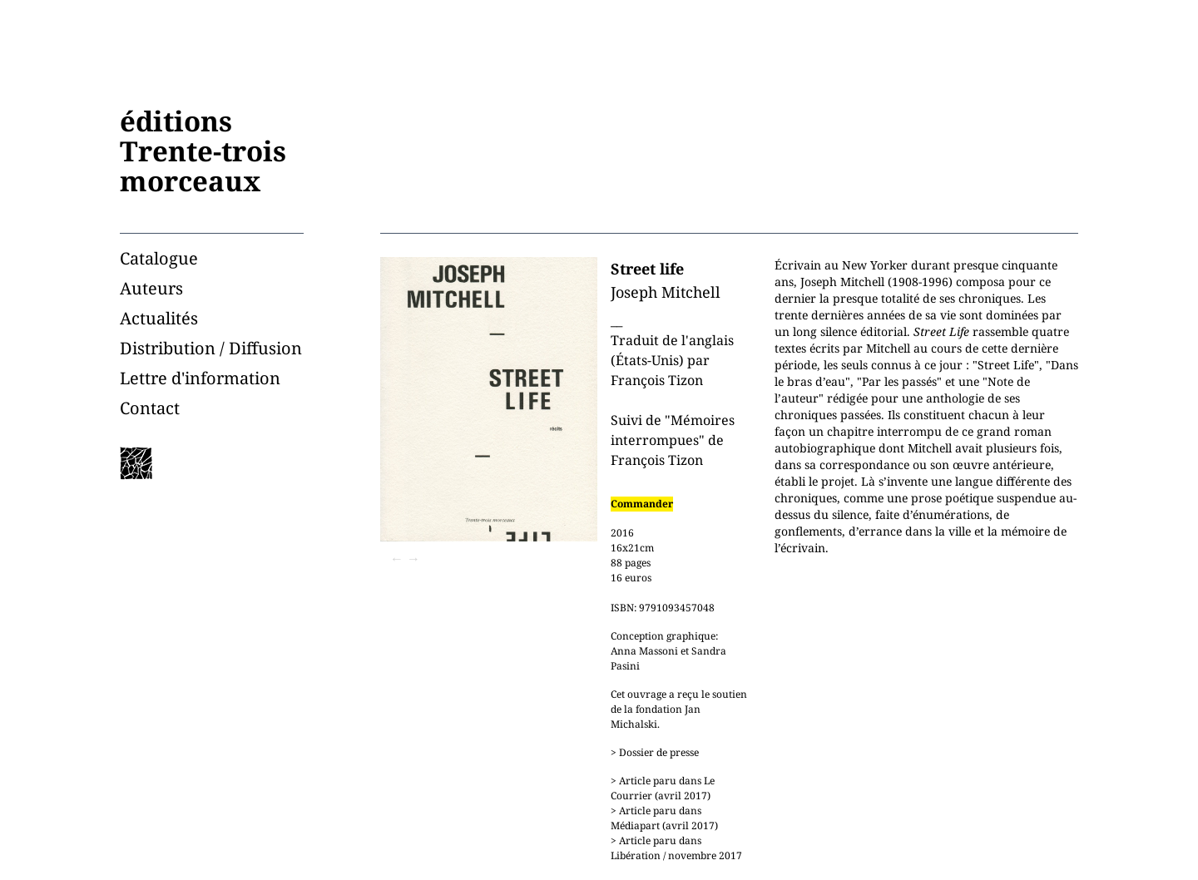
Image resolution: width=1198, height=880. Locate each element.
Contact (150, 408)
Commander (642, 504)
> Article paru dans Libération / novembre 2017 (676, 848)
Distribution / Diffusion (211, 348)
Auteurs (151, 288)
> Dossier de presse (655, 752)
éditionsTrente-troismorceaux (203, 151)
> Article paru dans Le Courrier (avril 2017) (663, 788)
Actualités (159, 318)
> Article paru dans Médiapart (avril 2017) (664, 818)
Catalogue (159, 258)
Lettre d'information (200, 378)
